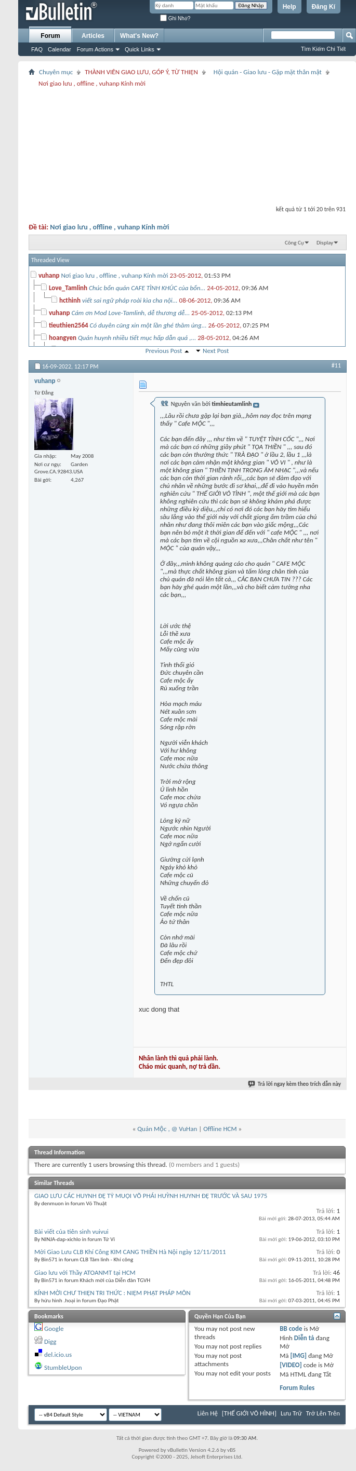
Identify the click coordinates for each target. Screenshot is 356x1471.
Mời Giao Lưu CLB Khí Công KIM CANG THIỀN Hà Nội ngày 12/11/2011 (130, 1252)
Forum (50, 35)
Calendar (59, 49)
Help (289, 6)
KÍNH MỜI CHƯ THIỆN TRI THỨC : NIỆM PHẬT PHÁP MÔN (112, 1293)
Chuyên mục (56, 72)
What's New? (139, 35)
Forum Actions (95, 49)
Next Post (216, 351)
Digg (50, 1341)
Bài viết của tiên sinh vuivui (71, 1231)
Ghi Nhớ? (175, 18)
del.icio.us (58, 1354)
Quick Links (139, 49)
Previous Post (164, 351)
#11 (336, 365)
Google (53, 1328)
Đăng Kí (323, 6)
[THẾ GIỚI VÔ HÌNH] (249, 1413)
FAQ (37, 49)
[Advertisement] (187, 144)
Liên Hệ (207, 1413)
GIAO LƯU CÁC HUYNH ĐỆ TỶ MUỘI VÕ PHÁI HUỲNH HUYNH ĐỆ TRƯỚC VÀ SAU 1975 (150, 1196)
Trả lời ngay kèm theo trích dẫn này (295, 1084)
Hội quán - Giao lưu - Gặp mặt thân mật (268, 72)
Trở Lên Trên (323, 1413)
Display (325, 242)
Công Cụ (294, 242)
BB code (291, 1328)
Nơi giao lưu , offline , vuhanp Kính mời (109, 227)
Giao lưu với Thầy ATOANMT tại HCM (85, 1272)
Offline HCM (219, 1129)
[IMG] (298, 1355)
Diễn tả (305, 1338)
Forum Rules (297, 1388)
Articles (93, 35)
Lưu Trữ (291, 1413)
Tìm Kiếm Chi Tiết (323, 49)
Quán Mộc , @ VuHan (167, 1129)
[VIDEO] (291, 1365)
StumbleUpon (63, 1367)
